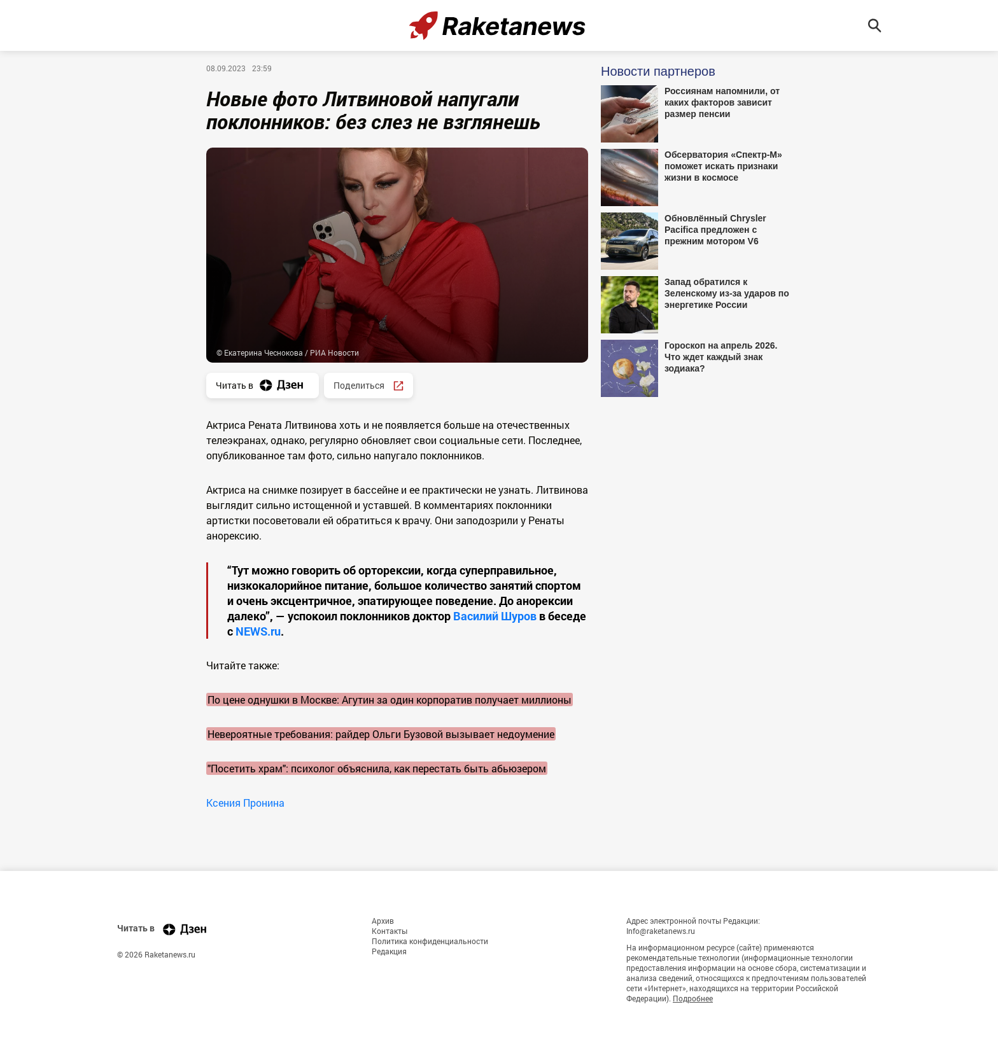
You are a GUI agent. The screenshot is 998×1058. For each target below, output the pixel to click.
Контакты (389, 931)
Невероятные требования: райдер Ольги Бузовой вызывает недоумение (380, 734)
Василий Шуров (495, 615)
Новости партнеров (658, 71)
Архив (383, 920)
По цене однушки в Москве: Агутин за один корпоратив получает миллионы (389, 699)
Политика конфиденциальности (430, 941)
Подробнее (693, 998)
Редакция (389, 951)
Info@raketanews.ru (660, 931)
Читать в (262, 385)
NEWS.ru (258, 631)
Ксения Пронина (245, 802)
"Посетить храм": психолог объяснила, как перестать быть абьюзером (376, 768)
